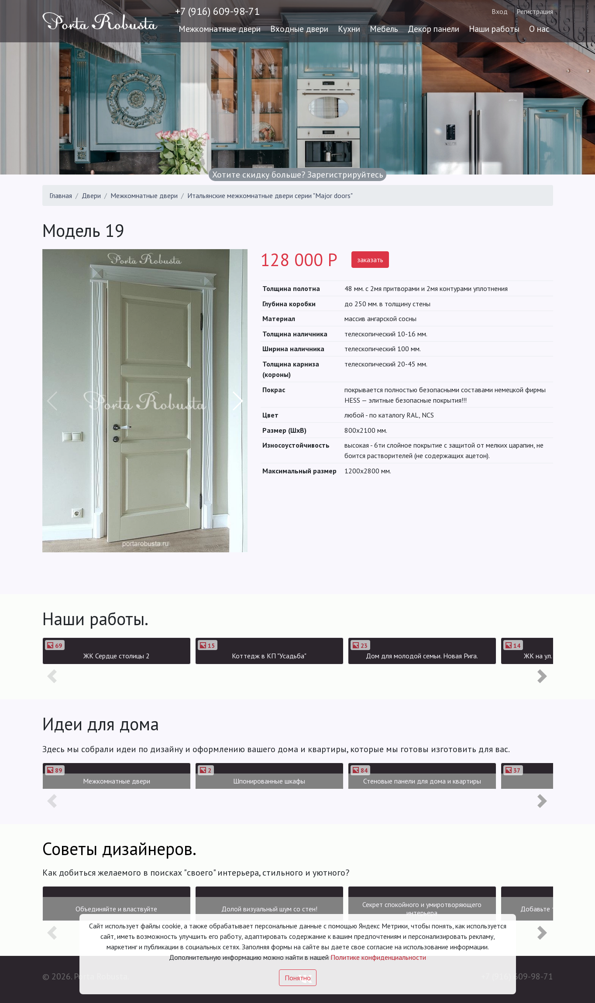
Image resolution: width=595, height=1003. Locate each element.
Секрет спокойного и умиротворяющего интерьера (422, 908)
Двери (91, 195)
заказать (370, 259)
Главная (60, 195)
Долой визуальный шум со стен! (269, 908)
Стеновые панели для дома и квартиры (422, 781)
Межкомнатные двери (220, 28)
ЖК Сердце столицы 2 (116, 655)
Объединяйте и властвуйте (116, 908)
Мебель (384, 28)
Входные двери (299, 28)
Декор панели (433, 28)
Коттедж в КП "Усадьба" (269, 655)
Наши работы (494, 28)
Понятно (298, 977)
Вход (500, 11)
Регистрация (534, 11)
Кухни (349, 28)
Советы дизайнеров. (119, 848)
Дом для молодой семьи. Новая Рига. (422, 655)
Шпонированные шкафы (269, 781)
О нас (539, 28)
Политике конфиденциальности (378, 957)
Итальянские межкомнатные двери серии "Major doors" (270, 195)
